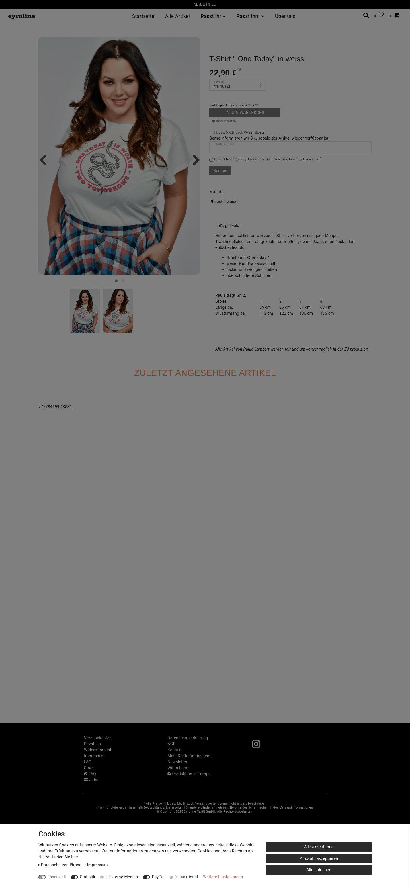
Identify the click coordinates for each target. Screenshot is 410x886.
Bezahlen (92, 744)
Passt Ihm (250, 16)
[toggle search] (366, 15)
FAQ (87, 762)
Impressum (94, 756)
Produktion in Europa (189, 774)
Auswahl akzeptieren (319, 858)
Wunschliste (224, 121)
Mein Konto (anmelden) (189, 756)
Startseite (143, 16)
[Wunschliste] (379, 15)
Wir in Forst (177, 768)
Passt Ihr (213, 16)
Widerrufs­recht (97, 750)
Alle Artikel (177, 16)
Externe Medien (123, 877)
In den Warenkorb (245, 112)
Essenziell (57, 877)
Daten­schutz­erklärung (187, 738)
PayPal (158, 877)
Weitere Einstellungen (223, 877)
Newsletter (177, 762)
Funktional (188, 877)
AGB (171, 744)
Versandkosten (255, 132)
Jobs (91, 779)
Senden (220, 170)
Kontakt (174, 750)
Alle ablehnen (318, 869)
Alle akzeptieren (319, 846)
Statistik (87, 877)
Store (89, 768)
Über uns (285, 16)
